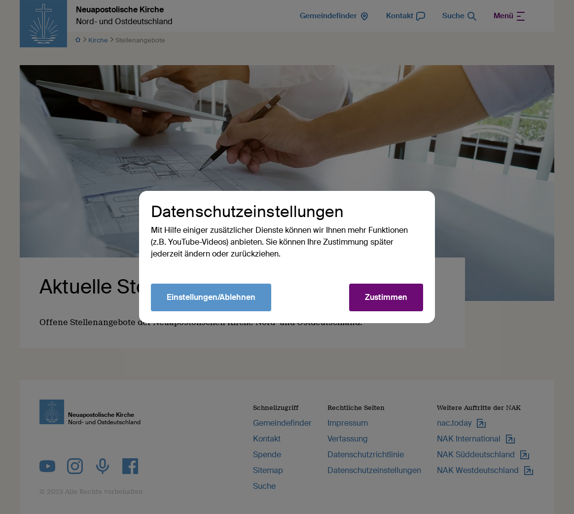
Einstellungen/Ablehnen (211, 297)
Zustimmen (386, 297)
